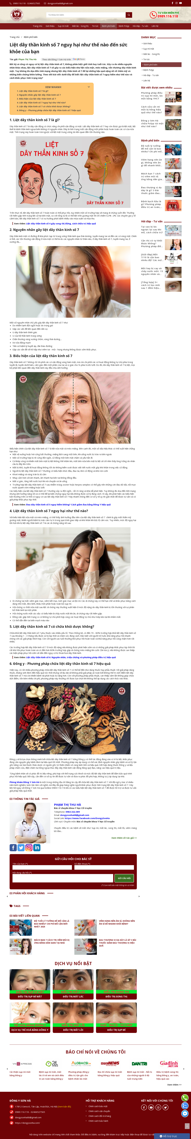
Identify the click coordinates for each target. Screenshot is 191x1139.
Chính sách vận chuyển (99, 1111)
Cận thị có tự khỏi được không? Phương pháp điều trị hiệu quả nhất (151, 245)
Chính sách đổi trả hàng (100, 1116)
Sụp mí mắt (63, 26)
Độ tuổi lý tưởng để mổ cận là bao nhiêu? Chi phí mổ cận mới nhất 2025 (51, 924)
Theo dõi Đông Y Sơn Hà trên (63, 59)
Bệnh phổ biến (108, 26)
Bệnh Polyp (124, 26)
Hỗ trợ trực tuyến (168, 1136)
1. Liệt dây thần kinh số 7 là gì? (32, 91)
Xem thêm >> (174, 1084)
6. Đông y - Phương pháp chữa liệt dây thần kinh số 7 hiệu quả (49, 110)
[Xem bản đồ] (64, 1106)
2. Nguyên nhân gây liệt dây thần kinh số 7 (39, 94)
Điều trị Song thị (116, 996)
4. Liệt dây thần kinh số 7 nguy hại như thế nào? (41, 102)
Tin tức (95, 26)
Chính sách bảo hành (98, 1120)
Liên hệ (155, 26)
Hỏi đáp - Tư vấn (140, 26)
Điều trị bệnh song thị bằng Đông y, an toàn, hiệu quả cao (167, 1075)
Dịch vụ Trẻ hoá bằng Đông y (29, 1029)
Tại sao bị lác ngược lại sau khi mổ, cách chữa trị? (152, 229)
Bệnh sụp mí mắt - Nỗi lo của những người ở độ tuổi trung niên (139, 1075)
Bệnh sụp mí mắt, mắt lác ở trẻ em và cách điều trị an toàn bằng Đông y (51, 1075)
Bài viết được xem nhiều (156, 87)
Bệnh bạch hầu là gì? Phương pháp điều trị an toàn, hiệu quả (151, 205)
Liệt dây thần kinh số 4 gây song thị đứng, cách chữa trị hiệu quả (61, 223)
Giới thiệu (50, 26)
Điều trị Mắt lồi (73, 1029)
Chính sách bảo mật (98, 1106)
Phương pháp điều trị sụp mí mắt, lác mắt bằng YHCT (152, 95)
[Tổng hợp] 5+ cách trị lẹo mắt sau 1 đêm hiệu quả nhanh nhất (150, 286)
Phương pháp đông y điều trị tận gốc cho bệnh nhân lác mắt (78, 1075)
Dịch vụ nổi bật (73, 963)
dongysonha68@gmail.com (58, 3)
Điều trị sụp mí (116, 1029)
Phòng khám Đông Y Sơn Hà (25, 782)
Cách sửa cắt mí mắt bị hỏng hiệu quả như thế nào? (151, 109)
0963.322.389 (73, 811)
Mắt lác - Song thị (80, 26)
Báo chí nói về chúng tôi (96, 1052)
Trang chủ (37, 26)
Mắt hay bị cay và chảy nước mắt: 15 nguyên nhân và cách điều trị (152, 272)
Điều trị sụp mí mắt (30, 996)
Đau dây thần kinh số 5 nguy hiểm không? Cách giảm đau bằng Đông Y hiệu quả (68, 504)
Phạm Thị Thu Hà (27, 59)
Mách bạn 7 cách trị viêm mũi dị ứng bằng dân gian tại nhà (51, 941)
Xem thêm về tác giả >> (124, 837)
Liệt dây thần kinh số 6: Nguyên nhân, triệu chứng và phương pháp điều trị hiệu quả (71, 657)
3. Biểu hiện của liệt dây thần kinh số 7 (36, 98)
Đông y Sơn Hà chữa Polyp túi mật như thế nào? (152, 123)
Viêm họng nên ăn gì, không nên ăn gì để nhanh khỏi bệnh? (117, 922)
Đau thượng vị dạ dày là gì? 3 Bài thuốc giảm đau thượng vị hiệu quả (117, 943)
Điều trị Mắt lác (73, 996)
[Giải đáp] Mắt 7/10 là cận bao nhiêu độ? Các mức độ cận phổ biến (152, 258)
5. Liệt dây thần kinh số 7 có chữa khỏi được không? (43, 106)
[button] (7, 896)
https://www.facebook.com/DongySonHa (87, 818)
